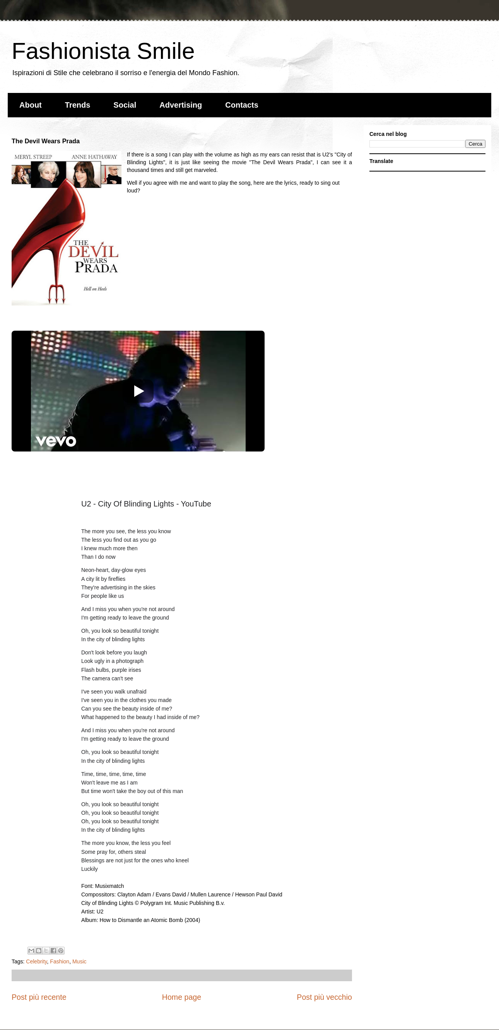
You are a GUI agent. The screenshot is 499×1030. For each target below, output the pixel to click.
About (30, 105)
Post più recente (39, 997)
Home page (181, 997)
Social (124, 105)
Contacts (241, 105)
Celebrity (36, 961)
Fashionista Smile (103, 51)
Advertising (180, 105)
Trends (78, 105)
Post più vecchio (324, 997)
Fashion (59, 961)
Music (79, 961)
